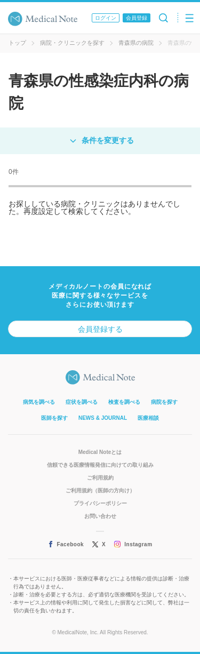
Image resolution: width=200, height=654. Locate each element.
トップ (17, 42)
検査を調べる (124, 402)
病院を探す (164, 402)
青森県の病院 (136, 42)
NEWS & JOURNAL (102, 418)
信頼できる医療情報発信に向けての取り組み (100, 465)
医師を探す (54, 418)
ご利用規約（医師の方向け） (100, 490)
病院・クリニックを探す (72, 42)
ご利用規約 (100, 478)
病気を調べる (39, 402)
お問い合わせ (100, 516)
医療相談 (148, 418)
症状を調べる (82, 402)
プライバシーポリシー (100, 503)
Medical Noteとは (100, 452)
